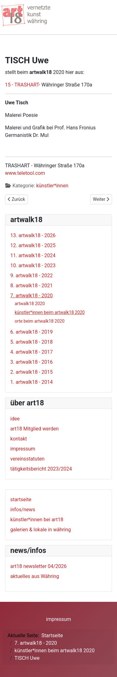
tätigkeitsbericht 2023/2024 (41, 469)
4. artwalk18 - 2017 (31, 352)
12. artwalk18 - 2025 (33, 245)
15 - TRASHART (22, 85)
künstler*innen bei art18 (36, 520)
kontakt (18, 439)
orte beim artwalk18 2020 (40, 321)
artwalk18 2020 (30, 303)
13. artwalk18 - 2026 (33, 235)
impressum (22, 449)
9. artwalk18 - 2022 (31, 276)
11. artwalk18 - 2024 (33, 255)
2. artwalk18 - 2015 (31, 372)
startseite (21, 500)
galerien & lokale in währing (40, 530)
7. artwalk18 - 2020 (31, 296)
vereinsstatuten (27, 459)
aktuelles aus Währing (34, 576)
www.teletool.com (25, 173)
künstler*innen (52, 186)
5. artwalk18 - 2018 (31, 342)
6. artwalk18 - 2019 (31, 332)
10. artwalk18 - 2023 (33, 265)
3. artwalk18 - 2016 (31, 362)
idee (15, 419)
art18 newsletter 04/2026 (38, 566)
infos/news (22, 510)
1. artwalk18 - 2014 (31, 382)
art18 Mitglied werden (34, 429)
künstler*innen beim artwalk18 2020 (50, 312)
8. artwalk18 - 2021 (31, 286)
